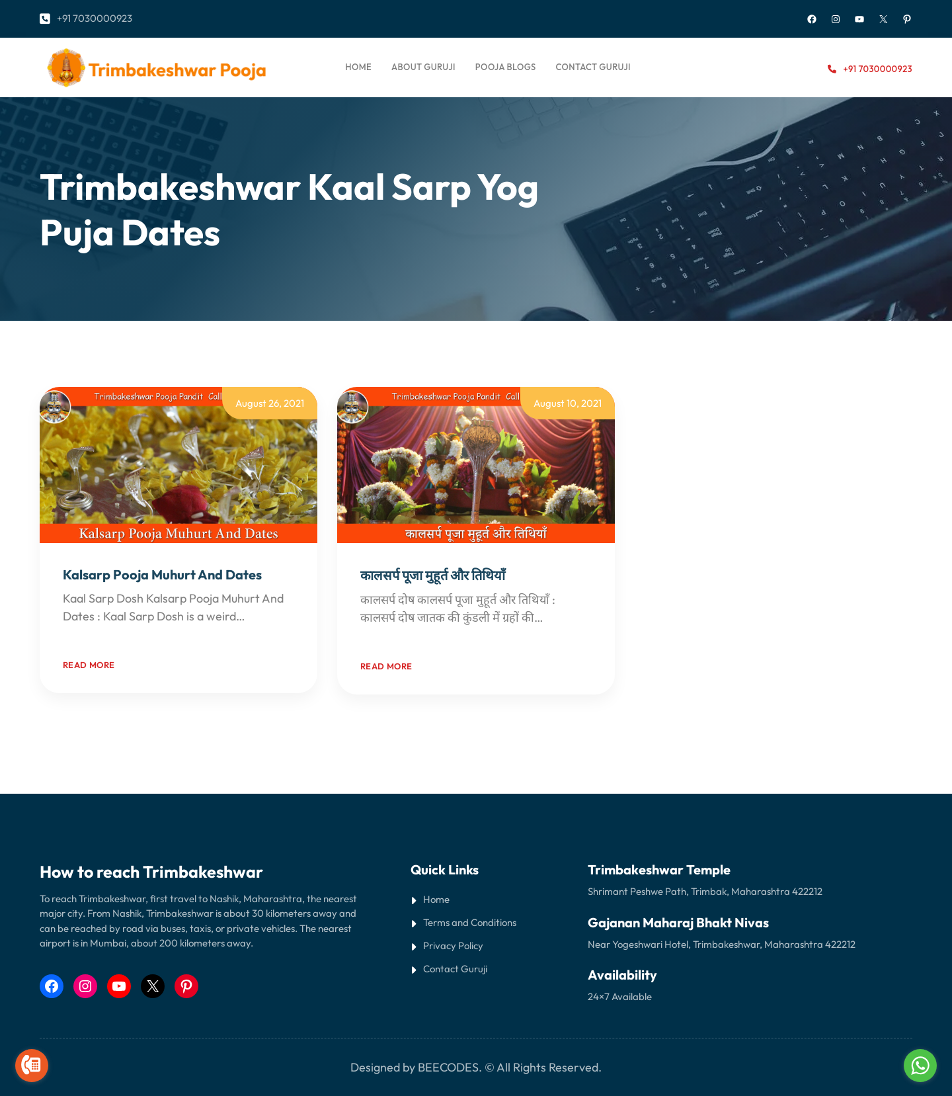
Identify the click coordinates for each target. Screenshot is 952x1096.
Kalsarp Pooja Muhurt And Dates (162, 574)
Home (358, 67)
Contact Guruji (455, 968)
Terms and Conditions (469, 922)
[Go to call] (31, 1065)
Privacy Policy (453, 945)
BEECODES (448, 1067)
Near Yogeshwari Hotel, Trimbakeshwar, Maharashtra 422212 (721, 944)
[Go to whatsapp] (920, 1065)
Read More (91, 634)
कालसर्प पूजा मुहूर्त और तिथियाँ (432, 575)
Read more (89, 664)
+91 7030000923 (94, 18)
